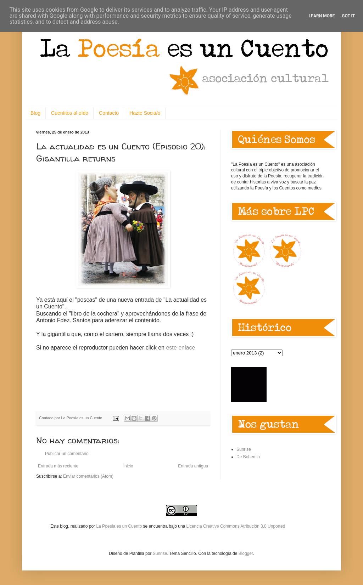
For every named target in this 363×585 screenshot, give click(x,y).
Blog (35, 113)
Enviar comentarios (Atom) (88, 476)
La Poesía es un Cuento (119, 526)
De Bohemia (248, 456)
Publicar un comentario (67, 453)
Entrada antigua (193, 466)
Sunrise (243, 449)
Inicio (128, 466)
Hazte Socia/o (144, 113)
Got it (348, 15)
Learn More (322, 15)
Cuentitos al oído (69, 113)
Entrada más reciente (58, 466)
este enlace (180, 348)
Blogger (246, 553)
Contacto (109, 113)
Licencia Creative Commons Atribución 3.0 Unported (235, 526)
